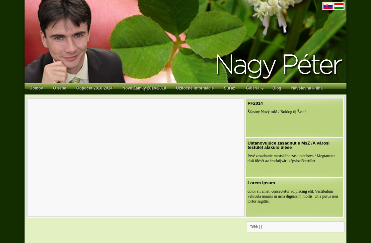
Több (254, 226)
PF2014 (255, 103)
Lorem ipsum (261, 182)
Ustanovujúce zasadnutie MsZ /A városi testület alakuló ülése (289, 145)
